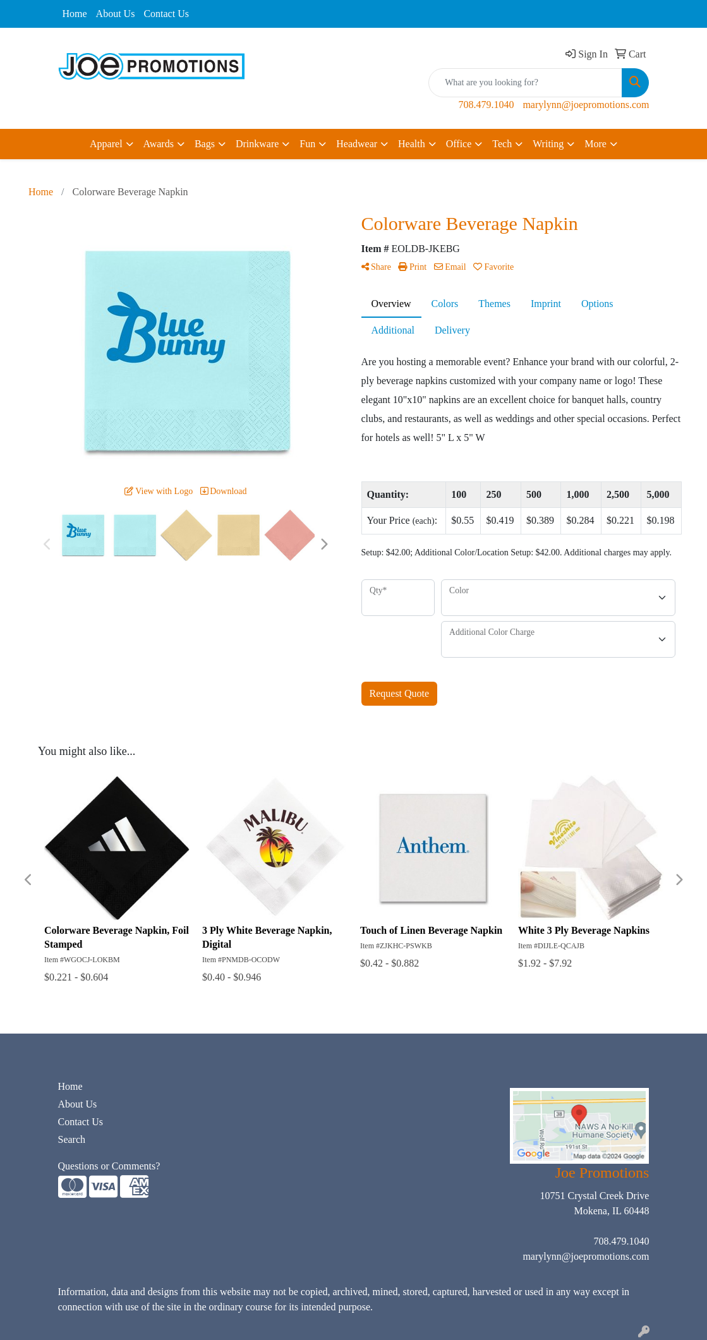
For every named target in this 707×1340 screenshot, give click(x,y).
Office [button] (459, 143)
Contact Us (166, 13)
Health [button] (411, 143)
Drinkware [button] (257, 143)
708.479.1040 (486, 104)
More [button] (595, 143)
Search (72, 1139)
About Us (115, 13)
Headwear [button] (356, 143)
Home (75, 13)
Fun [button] (307, 143)
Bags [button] (205, 143)
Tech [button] (502, 143)
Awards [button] (158, 143)
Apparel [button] (106, 143)
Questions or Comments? (109, 1166)
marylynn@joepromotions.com (586, 104)
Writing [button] (548, 143)
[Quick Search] (525, 82)
